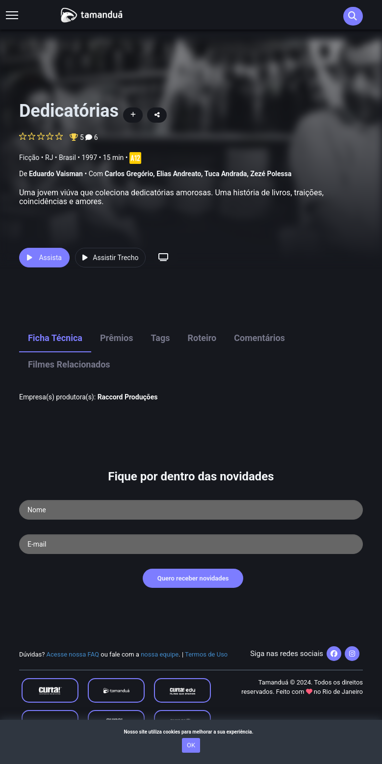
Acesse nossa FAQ (73, 654)
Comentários (259, 338)
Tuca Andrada (225, 174)
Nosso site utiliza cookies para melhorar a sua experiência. (191, 732)
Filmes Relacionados (69, 364)
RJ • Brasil (60, 157)
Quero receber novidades (193, 578)
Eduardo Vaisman (56, 174)
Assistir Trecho (110, 258)
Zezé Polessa (271, 174)
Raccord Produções (128, 397)
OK (191, 745)
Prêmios (116, 338)
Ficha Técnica (55, 338)
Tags (160, 338)
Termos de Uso (206, 654)
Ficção (29, 157)
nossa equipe (159, 654)
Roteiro (202, 338)
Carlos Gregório (128, 174)
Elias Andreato (178, 174)
